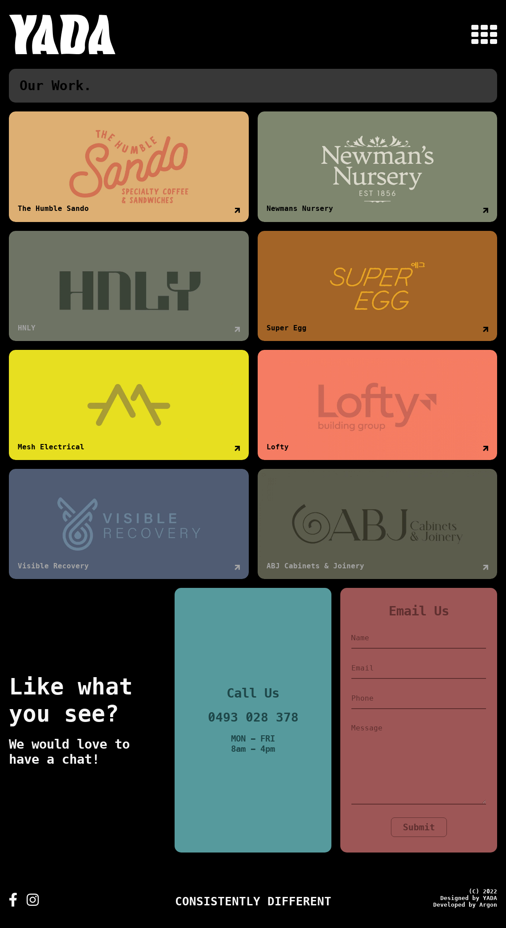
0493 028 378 (253, 717)
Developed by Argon (465, 904)
